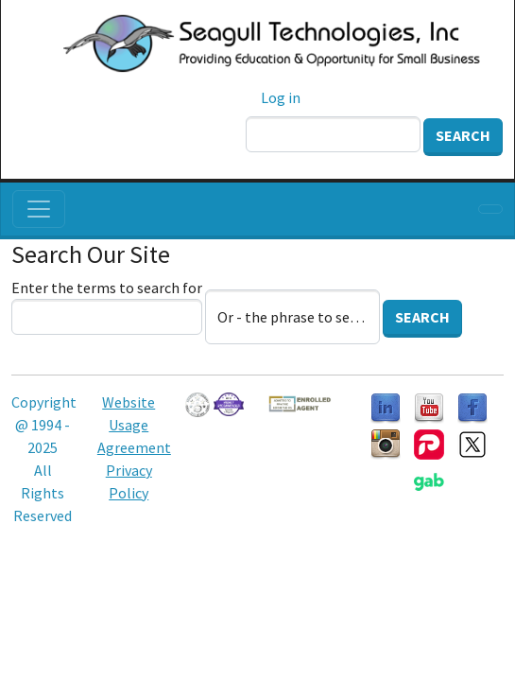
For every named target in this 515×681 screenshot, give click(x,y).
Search (463, 135)
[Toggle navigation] (38, 209)
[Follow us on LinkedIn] (385, 406)
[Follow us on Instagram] (385, 442)
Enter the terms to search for (106, 287)
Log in (280, 97)
